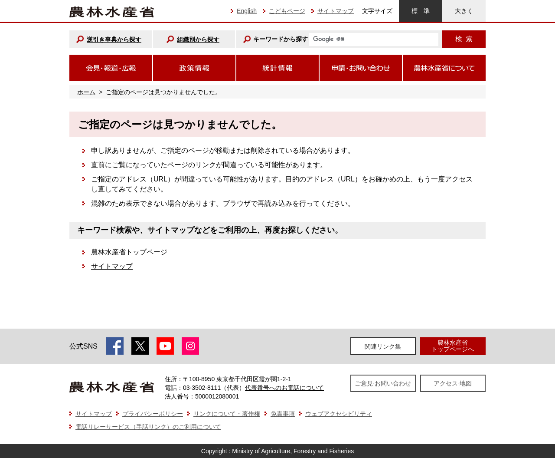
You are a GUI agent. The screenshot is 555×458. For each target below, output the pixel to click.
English (247, 10)
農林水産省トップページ (129, 252)
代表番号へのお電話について (284, 387)
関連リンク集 (383, 346)
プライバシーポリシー (152, 413)
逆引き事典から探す (114, 39)
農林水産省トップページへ (452, 346)
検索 (464, 39)
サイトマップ (335, 10)
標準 (420, 10)
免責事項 (283, 413)
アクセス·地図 (453, 383)
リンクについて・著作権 (226, 413)
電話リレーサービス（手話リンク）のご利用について (148, 426)
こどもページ (287, 10)
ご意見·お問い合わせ (383, 383)
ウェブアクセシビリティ (338, 413)
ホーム (86, 92)
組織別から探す (198, 39)
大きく (464, 10)
